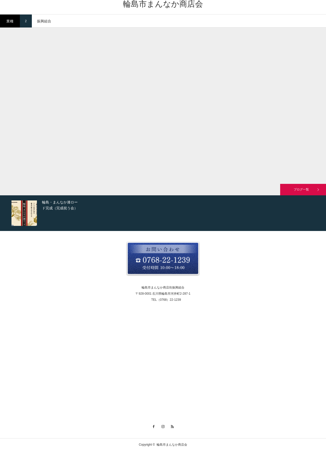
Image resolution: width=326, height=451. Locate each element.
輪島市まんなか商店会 (163, 4)
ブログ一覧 (301, 189)
